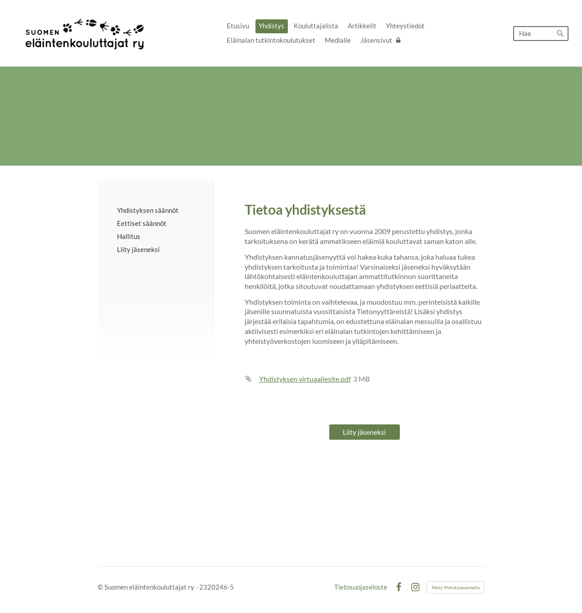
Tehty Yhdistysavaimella (455, 587)
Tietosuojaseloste (360, 587)
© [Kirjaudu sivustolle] (101, 587)
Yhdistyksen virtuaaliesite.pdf (305, 378)
